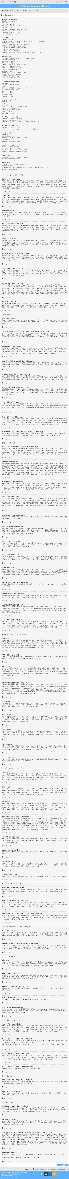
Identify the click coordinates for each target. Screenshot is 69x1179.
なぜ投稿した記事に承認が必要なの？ (11, 76)
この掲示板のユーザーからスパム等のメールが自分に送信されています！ (21, 121)
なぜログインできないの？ (8, 27)
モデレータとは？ (6, 103)
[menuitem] (14, 2)
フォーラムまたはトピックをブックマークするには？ (15, 148)
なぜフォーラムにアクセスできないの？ (12, 67)
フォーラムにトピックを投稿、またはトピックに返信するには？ (18, 58)
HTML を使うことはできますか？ (10, 84)
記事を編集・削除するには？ (9, 59)
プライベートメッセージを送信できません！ (13, 118)
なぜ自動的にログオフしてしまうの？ (11, 32)
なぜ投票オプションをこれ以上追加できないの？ (14, 64)
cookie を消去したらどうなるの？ (10, 34)
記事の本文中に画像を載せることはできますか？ (14, 88)
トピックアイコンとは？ (8, 96)
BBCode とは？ (6, 83)
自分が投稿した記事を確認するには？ (11, 141)
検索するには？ (6, 134)
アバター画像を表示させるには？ (10, 49)
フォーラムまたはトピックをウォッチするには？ (14, 149)
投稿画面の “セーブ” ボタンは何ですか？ (12, 74)
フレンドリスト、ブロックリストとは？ (12, 127)
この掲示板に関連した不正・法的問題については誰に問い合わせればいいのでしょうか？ (25, 167)
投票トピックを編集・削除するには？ (11, 66)
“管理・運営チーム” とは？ (8, 113)
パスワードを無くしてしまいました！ (11, 30)
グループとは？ (6, 105)
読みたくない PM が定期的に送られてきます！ (14, 120)
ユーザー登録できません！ (8, 24)
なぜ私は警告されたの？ (8, 71)
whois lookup (5, 1137)
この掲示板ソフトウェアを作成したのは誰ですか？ (15, 164)
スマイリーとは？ (6, 86)
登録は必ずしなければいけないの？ (11, 21)
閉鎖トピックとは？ (7, 94)
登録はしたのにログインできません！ (11, 25)
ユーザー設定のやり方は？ (8, 39)
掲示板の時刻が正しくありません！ (11, 42)
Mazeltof (11, 1175)
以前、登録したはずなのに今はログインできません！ (15, 29)
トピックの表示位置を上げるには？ (11, 77)
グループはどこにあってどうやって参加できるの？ (15, 106)
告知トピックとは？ (7, 91)
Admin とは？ (5, 101)
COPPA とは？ (5, 22)
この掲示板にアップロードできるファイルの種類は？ (15, 157)
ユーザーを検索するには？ (8, 139)
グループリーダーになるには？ (10, 108)
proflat (5, 1175)
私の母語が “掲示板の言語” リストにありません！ (14, 46)
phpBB (8, 1172)
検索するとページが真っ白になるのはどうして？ (14, 137)
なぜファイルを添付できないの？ (10, 69)
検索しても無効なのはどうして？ (10, 136)
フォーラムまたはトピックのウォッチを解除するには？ (16, 151)
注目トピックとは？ (7, 92)
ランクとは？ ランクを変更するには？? (12, 50)
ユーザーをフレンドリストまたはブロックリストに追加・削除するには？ (21, 129)
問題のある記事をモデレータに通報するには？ (14, 72)
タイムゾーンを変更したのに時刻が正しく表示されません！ (17, 44)
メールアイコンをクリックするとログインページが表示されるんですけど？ (21, 52)
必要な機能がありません (8, 165)
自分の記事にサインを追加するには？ (11, 61)
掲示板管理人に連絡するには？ (10, 169)
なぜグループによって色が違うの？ (11, 109)
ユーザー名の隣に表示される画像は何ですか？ (14, 47)
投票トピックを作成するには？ (10, 63)
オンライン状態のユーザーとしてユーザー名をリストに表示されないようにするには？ (24, 41)
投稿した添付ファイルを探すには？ (11, 158)
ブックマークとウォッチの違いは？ (11, 146)
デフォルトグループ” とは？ (9, 111)
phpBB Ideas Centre (18, 1123)
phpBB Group (42, 379)
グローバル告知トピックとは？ (10, 89)
